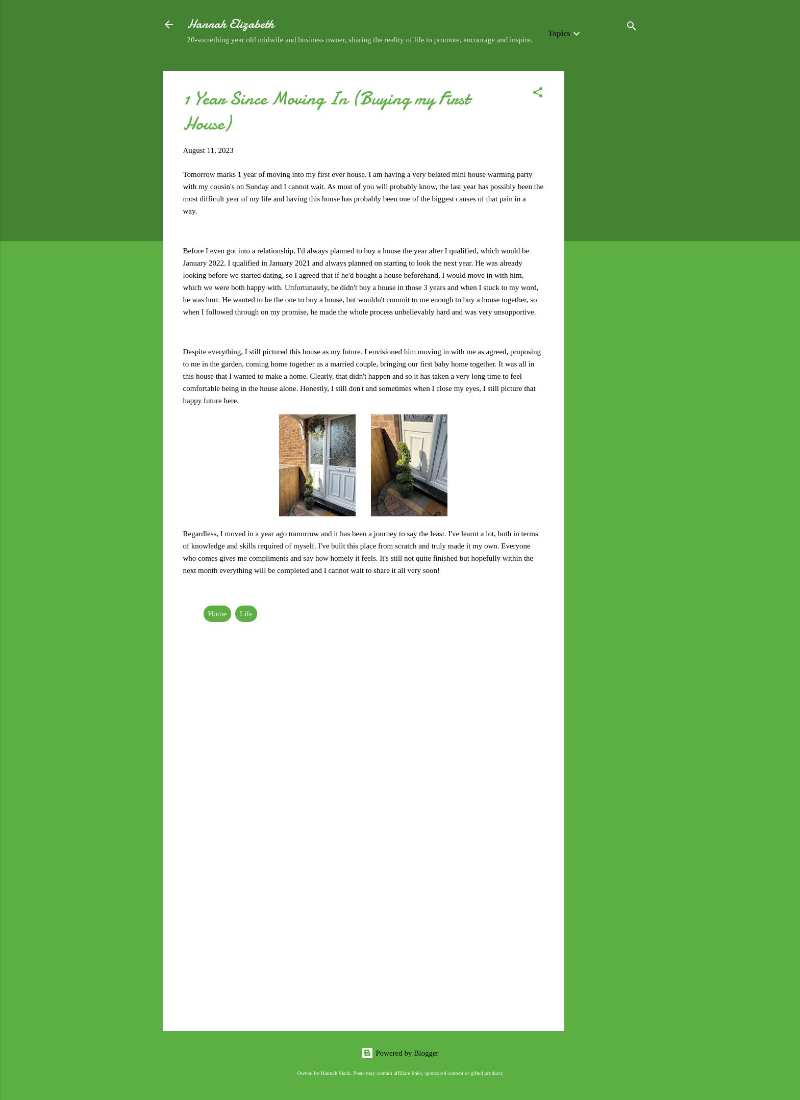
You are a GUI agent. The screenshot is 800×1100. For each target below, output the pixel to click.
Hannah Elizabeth (230, 24)
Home (217, 614)
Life (246, 614)
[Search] (632, 27)
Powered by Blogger (399, 1053)
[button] (538, 94)
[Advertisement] (605, 224)
